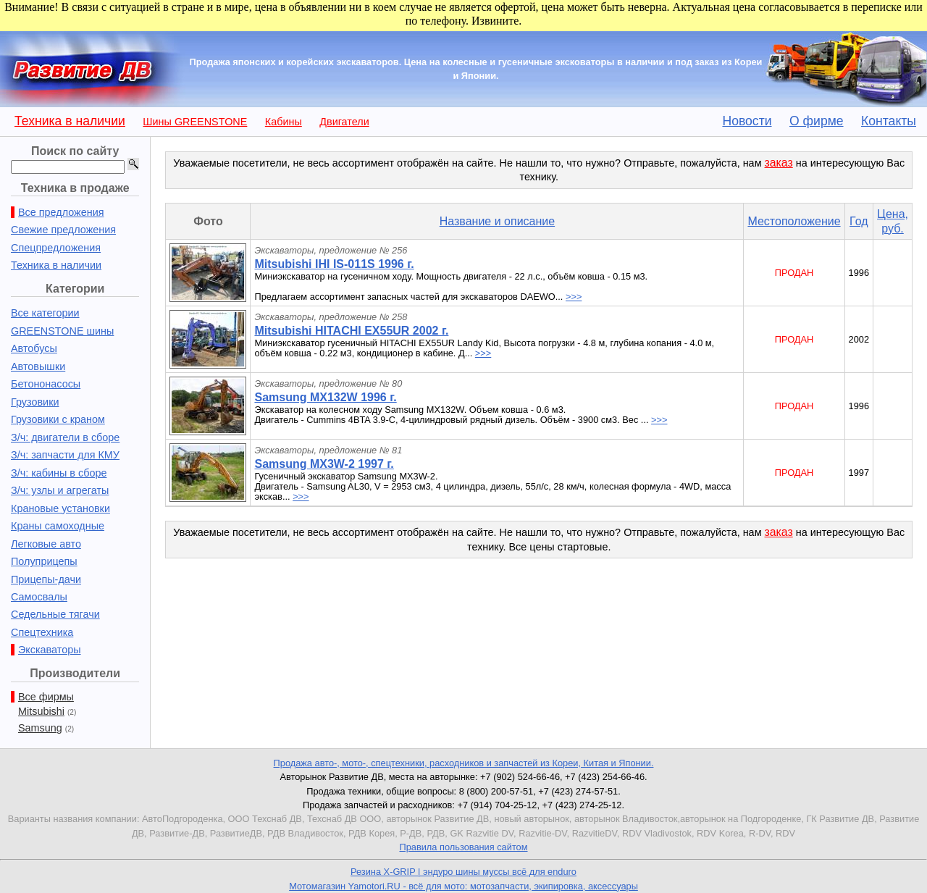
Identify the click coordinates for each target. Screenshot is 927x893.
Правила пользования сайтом (463, 847)
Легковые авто (46, 544)
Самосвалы (39, 597)
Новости (746, 121)
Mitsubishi (41, 711)
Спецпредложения (56, 247)
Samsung (40, 728)
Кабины (283, 121)
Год (859, 221)
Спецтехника (42, 632)
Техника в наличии (69, 121)
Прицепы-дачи (46, 579)
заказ (779, 162)
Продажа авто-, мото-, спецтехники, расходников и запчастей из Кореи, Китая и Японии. (464, 763)
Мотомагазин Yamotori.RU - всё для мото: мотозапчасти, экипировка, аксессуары (463, 886)
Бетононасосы (45, 384)
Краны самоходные (57, 526)
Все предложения (61, 212)
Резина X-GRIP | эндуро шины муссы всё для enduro (463, 871)
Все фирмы (46, 697)
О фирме (816, 121)
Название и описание (497, 221)
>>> (574, 296)
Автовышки (38, 366)
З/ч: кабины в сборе (58, 473)
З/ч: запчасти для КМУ (65, 455)
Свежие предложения (63, 229)
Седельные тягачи (55, 614)
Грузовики (35, 402)
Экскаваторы (49, 649)
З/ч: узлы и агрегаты (60, 490)
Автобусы (34, 348)
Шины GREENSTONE (195, 121)
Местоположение (793, 221)
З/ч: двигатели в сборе (65, 437)
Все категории (45, 313)
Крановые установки (60, 508)
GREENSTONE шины (62, 331)
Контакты (888, 121)
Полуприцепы (44, 561)
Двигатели (344, 121)
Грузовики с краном (58, 419)
